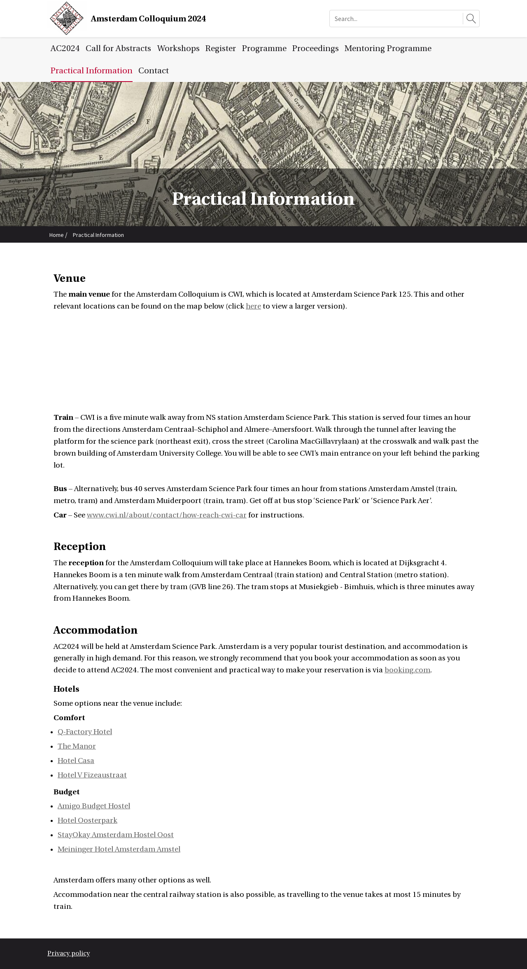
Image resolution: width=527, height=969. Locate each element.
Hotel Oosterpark (87, 820)
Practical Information (98, 235)
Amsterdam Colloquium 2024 (148, 18)
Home (56, 235)
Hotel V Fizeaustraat (92, 775)
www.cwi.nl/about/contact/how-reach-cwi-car (167, 515)
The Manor (77, 746)
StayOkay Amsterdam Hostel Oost (116, 835)
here (253, 306)
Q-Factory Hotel (85, 732)
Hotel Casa (76, 760)
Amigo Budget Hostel (94, 806)
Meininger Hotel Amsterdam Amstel (119, 849)
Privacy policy (68, 953)
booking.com (407, 670)
